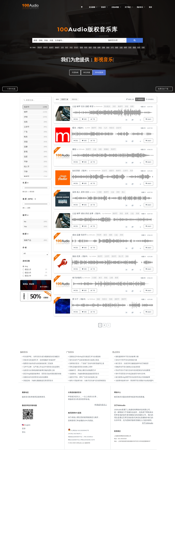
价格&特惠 (115, 7)
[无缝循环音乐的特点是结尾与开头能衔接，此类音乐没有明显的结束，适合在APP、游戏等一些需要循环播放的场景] (28, 215)
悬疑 (134, 47)
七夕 (105, 128)
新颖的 (106, 149)
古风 (62, 47)
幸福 (100, 128)
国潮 (81, 47)
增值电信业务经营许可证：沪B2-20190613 (80, 518)
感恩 (110, 235)
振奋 (107, 47)
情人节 (121, 256)
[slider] (23, 188)
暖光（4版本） (78, 128)
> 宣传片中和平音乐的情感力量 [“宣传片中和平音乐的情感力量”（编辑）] (125, 441)
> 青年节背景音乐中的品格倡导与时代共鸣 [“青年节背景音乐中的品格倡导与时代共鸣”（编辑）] (129, 455)
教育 (116, 278)
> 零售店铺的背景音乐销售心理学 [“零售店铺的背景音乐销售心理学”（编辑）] (80, 448)
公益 (94, 149)
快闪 (66, 47)
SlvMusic (92, 299)
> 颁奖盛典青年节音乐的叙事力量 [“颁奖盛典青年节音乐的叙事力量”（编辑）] (126, 438)
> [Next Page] (108, 325)
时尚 (85, 47)
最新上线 (131, 99)
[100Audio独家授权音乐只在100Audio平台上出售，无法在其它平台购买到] (28, 234)
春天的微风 (77, 278)
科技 (71, 47)
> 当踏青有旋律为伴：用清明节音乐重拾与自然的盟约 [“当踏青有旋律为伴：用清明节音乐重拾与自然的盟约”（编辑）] (133, 462)
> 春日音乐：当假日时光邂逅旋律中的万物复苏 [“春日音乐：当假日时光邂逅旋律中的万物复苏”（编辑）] (131, 445)
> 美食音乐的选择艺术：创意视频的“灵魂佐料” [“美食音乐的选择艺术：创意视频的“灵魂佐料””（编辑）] (39, 441)
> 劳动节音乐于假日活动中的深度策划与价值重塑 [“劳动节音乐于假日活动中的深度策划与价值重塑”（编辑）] (132, 451)
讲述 (126, 106)
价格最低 (151, 99)
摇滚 (90, 47)
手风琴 (99, 235)
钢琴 (125, 47)
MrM (88, 128)
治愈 (121, 47)
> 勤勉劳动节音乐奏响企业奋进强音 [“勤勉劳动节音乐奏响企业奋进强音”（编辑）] (127, 448)
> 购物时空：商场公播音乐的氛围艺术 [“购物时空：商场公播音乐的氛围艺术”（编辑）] (82, 451)
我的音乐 (140, 7)
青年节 (45, 47)
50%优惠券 (99, 72)
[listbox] (115, 40)
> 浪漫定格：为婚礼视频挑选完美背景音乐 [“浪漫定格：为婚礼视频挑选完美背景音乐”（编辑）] (37, 462)
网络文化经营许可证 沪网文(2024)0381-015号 (81, 521)
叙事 (99, 47)
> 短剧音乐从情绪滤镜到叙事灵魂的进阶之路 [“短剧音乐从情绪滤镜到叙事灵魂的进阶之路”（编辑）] (38, 451)
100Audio (81, 149)
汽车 (129, 47)
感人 (123, 192)
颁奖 (116, 47)
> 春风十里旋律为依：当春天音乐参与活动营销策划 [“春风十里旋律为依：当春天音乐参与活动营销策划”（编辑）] (87, 462)
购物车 (149, 119)
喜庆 (138, 47)
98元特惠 (86, 72)
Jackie (93, 192)
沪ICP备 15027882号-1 (75, 514)
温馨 (103, 47)
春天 (100, 278)
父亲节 (125, 171)
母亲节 (51, 47)
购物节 (57, 47)
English (26, 506)
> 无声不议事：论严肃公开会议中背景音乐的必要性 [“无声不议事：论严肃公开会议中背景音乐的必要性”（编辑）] (41, 448)
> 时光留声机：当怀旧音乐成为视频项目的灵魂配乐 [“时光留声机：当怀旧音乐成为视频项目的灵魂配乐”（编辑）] (41, 438)
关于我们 (128, 7)
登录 (150, 7)
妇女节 (118, 128)
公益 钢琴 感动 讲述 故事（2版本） (87, 213)
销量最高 (141, 99)
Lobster (93, 256)
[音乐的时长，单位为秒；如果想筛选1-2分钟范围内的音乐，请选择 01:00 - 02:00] (28, 182)
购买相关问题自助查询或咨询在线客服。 (130, 478)
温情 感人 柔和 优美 (80, 192)
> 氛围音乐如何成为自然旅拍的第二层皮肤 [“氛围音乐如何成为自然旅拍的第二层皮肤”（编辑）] (37, 445)
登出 (24, 513)
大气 (112, 47)
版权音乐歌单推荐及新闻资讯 (33, 478)
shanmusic (99, 106)
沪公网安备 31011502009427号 (79, 511)
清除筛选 (74, 99)
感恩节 (111, 171)
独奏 (127, 256)
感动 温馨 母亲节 (79, 235)
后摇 (143, 47)
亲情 (117, 192)
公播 (111, 278)
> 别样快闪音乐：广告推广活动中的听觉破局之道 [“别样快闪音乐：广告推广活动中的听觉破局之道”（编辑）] (86, 445)
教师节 (120, 106)
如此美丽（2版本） (80, 171)
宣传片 (76, 47)
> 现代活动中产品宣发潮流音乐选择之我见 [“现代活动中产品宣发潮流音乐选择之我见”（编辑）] (83, 441)
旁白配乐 (107, 106)
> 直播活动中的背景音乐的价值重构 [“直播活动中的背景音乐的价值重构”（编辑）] (35, 458)
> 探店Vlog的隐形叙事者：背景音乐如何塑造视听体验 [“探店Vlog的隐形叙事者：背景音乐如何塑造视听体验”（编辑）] (41, 455)
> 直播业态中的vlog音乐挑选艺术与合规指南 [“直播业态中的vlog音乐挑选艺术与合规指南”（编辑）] (84, 438)
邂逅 (74, 149)
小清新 (99, 192)
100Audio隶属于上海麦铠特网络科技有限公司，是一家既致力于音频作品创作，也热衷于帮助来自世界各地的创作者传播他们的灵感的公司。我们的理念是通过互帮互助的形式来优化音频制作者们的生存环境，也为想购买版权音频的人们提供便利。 (133, 496)
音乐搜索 (92, 7)
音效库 (103, 7)
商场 (105, 278)
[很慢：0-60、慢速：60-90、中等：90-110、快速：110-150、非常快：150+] (35, 199)
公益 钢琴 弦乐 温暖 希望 (82, 106)
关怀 (114, 106)
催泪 (105, 235)
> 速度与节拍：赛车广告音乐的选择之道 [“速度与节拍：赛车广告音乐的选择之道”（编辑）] (82, 458)
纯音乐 (111, 128)
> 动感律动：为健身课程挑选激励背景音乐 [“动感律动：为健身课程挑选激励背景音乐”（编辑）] (83, 455)
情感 (137, 213)
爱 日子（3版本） (79, 299)
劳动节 (40, 47)
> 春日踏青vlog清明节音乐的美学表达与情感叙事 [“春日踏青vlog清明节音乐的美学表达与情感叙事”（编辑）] (132, 458)
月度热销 (75, 72)
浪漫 (94, 47)
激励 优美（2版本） (80, 256)
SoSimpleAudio (96, 171)
